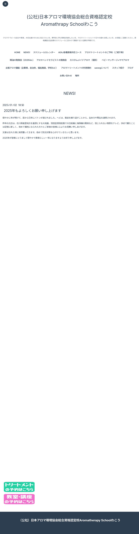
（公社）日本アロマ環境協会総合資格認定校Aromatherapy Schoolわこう (69, 520)
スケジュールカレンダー (44, 52)
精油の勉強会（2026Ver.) (21, 60)
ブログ (130, 68)
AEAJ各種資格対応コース (69, 52)
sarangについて (101, 68)
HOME (17, 52)
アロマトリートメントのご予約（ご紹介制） (105, 52)
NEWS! (26, 52)
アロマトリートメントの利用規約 (76, 68)
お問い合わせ (66, 75)
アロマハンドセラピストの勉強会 (52, 60)
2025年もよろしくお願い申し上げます (32, 111)
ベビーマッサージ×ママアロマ (115, 60)
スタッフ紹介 (118, 68)
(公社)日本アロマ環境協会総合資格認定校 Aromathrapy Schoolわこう (69, 20)
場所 (77, 75)
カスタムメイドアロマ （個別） (84, 60)
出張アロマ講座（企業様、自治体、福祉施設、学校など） (32, 68)
